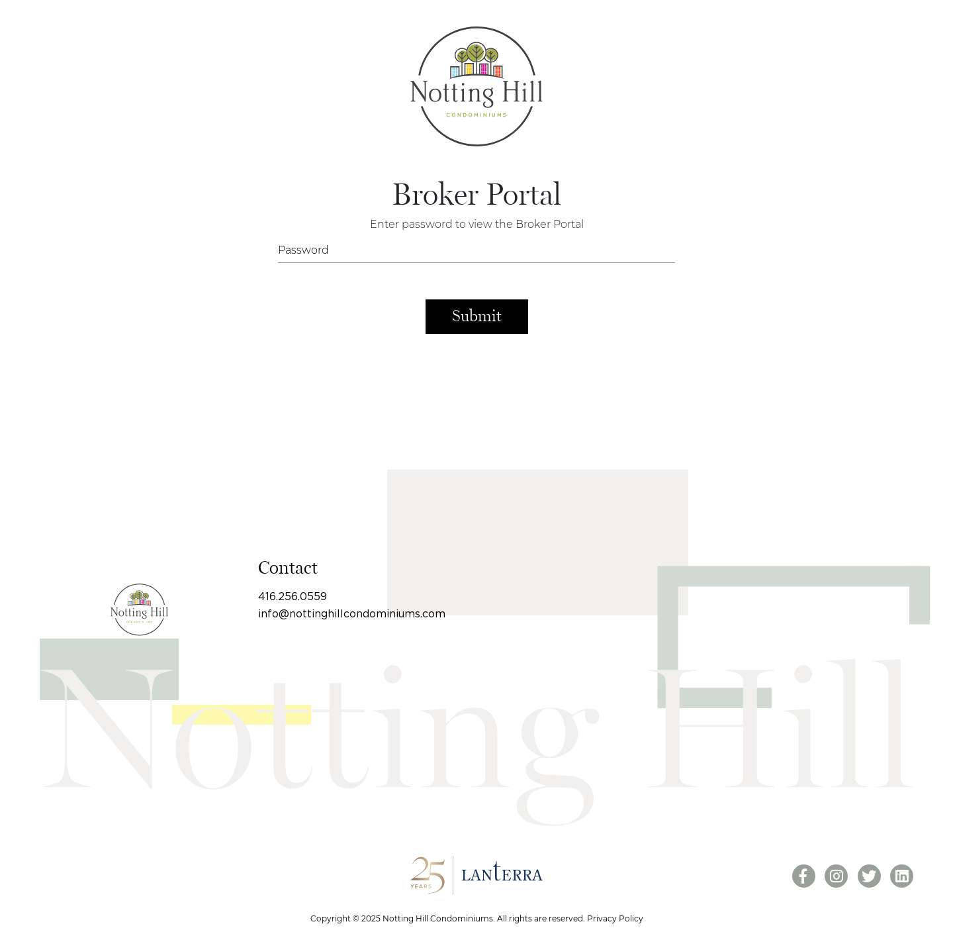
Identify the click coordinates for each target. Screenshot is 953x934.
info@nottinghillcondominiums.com (351, 614)
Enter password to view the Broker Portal (477, 224)
